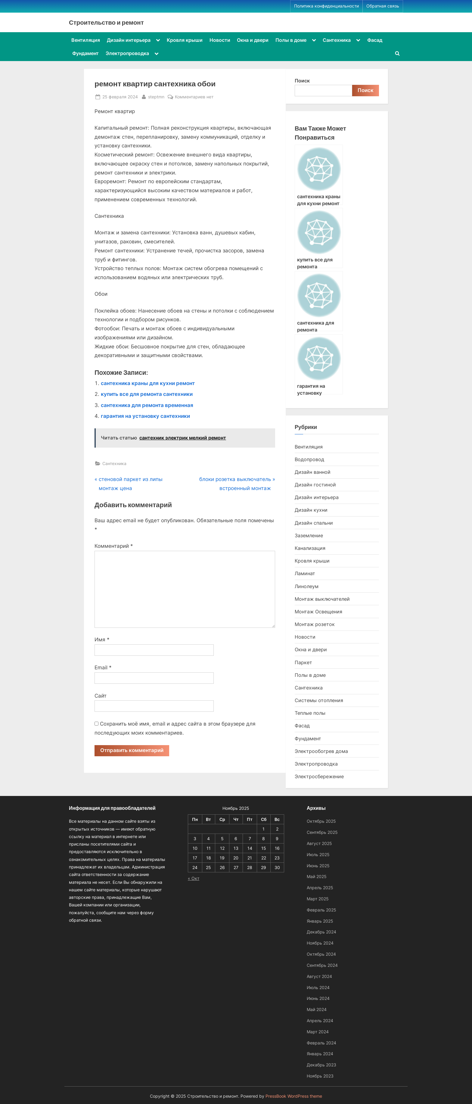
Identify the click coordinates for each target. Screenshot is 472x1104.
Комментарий (114, 546)
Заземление (309, 535)
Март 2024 (318, 1031)
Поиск (302, 81)
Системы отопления (319, 700)
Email (103, 668)
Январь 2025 (320, 921)
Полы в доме (290, 40)
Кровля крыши (185, 40)
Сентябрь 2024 (322, 965)
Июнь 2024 (318, 998)
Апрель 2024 (320, 1020)
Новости (220, 40)
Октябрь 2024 (321, 954)
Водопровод (309, 459)
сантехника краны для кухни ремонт (148, 383)
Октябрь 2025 (321, 821)
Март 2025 (318, 898)
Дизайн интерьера (129, 40)
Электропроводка (127, 53)
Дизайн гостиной (315, 485)
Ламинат (305, 573)
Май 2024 (317, 1009)
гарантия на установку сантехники (145, 416)
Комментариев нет (194, 96)
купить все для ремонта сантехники (147, 394)
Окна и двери (253, 40)
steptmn (156, 96)
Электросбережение (319, 776)
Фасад (374, 40)
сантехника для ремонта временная (147, 405)
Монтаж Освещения (318, 612)
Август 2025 (319, 843)
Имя (102, 640)
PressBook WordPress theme (294, 1096)
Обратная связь (382, 6)
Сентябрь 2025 (322, 832)
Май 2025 (317, 876)
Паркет (303, 662)
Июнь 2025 (318, 865)
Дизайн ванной (313, 472)
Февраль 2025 (321, 909)
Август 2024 (319, 976)
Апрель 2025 (320, 887)
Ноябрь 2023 (320, 1075)
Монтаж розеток (315, 624)
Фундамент (85, 53)
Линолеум (306, 586)
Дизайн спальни (314, 523)
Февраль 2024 (321, 1042)
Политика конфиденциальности (326, 6)
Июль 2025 (318, 854)
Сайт (101, 696)
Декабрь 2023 (321, 1064)
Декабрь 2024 (321, 931)
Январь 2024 (320, 1053)
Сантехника (337, 40)
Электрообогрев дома (321, 751)
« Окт (193, 878)
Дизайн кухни (311, 510)
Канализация (310, 548)
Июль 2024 (318, 987)
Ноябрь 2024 (320, 942)
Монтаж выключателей (322, 599)
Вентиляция (85, 40)
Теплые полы (310, 713)
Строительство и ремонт (106, 22)
